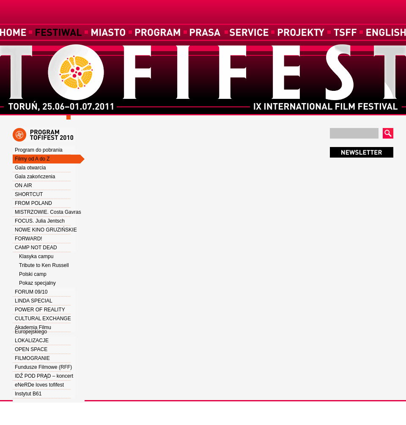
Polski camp (33, 274)
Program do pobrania (39, 150)
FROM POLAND (33, 203)
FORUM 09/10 (31, 292)
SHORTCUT (29, 194)
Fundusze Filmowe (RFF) (43, 367)
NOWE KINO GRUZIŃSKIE (46, 230)
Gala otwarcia (30, 168)
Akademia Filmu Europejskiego (33, 329)
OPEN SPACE (31, 349)
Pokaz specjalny (37, 283)
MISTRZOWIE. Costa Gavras (48, 212)
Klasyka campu (36, 256)
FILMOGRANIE (32, 358)
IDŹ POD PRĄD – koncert (44, 376)
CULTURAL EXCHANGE (43, 318)
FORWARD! (28, 239)
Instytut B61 (28, 394)
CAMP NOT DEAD (36, 248)
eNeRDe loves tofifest (39, 385)
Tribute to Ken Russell (44, 265)
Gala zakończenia (35, 177)
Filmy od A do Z (32, 159)
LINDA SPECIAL (33, 301)
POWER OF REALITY (40, 310)
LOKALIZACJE (32, 340)
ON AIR (23, 185)
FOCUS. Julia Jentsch (40, 221)
